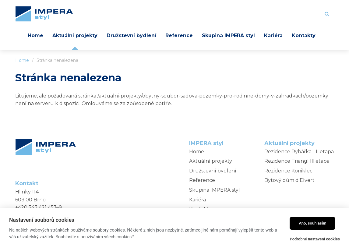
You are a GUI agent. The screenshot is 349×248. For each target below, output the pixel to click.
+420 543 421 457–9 (38, 207)
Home (22, 60)
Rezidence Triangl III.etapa (297, 161)
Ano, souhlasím (312, 223)
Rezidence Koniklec (288, 171)
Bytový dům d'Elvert (289, 180)
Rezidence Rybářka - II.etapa (299, 151)
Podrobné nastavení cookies (315, 239)
